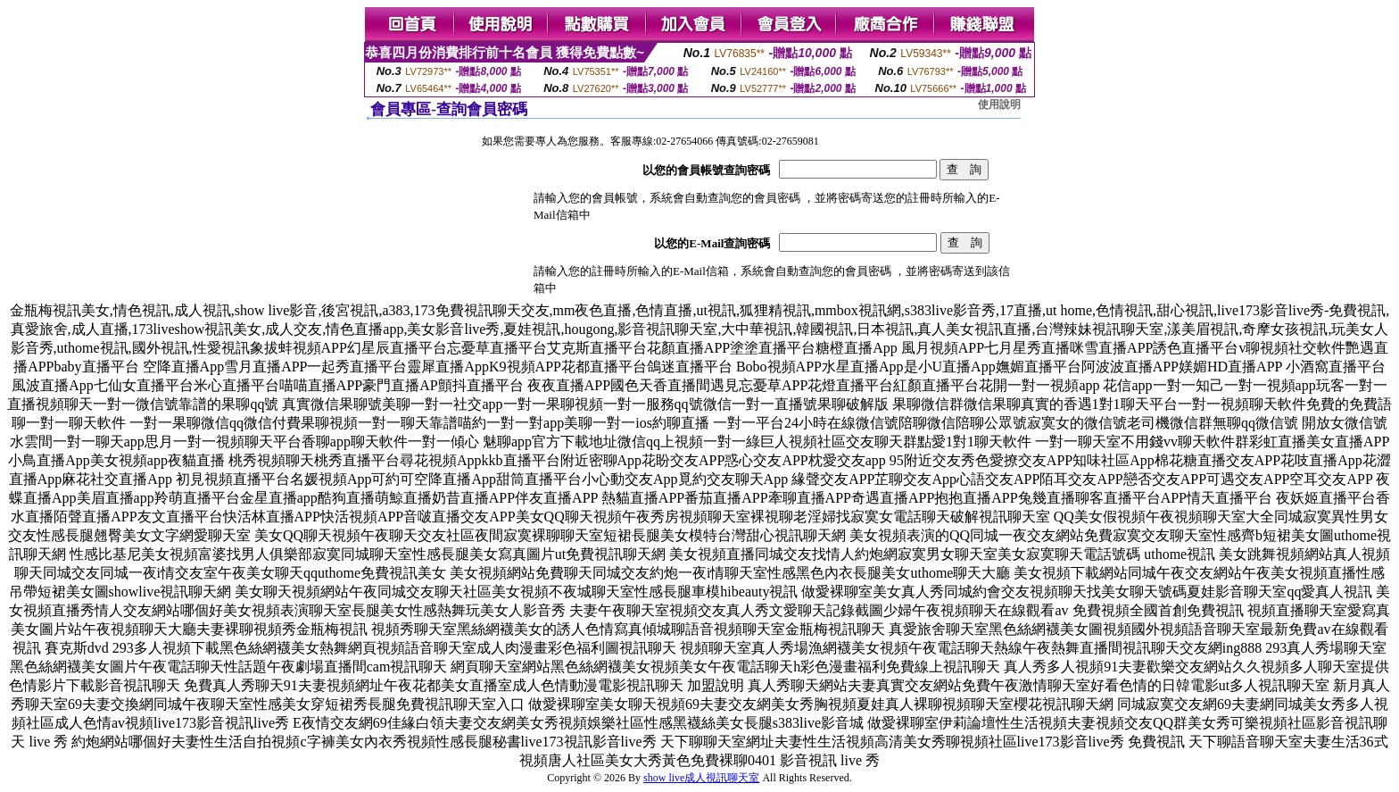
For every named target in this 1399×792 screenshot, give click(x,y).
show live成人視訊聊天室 (701, 777)
